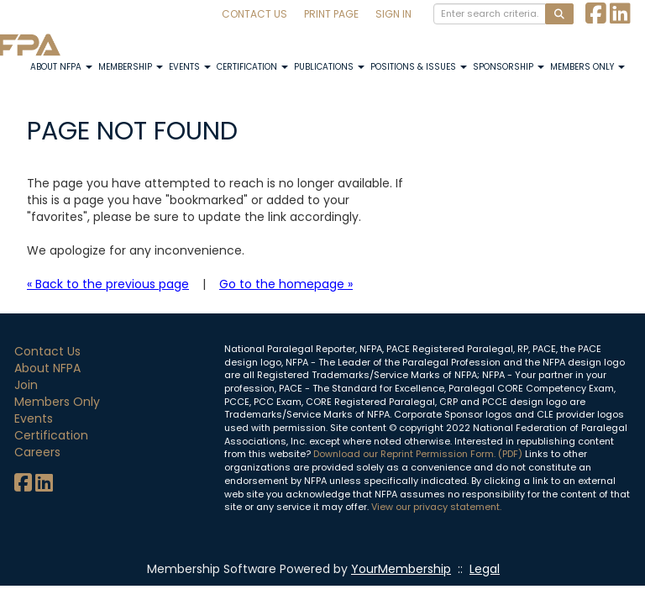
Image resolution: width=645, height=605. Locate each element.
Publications (329, 66)
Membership (130, 66)
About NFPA (61, 66)
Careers (37, 452)
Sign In (393, 14)
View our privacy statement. (436, 506)
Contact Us (254, 14)
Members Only (587, 66)
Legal (484, 568)
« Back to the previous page (108, 284)
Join (26, 384)
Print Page (331, 14)
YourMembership (401, 568)
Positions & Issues (418, 66)
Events (190, 66)
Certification (252, 66)
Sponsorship (508, 66)
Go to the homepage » (286, 284)
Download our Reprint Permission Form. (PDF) (417, 453)
